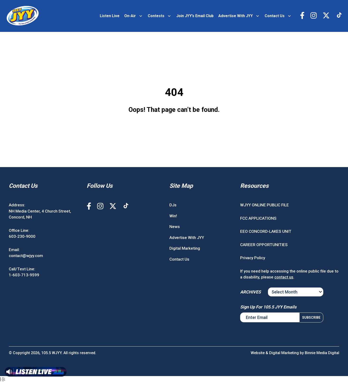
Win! (173, 215)
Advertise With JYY (235, 16)
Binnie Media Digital (322, 353)
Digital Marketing (184, 248)
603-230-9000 (22, 236)
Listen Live (109, 16)
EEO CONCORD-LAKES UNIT (265, 231)
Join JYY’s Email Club (195, 16)
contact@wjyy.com (26, 255)
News (174, 226)
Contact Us (275, 16)
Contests (156, 16)
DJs (172, 205)
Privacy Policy (252, 257)
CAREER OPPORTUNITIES (264, 244)
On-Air (130, 16)
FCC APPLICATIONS (258, 218)
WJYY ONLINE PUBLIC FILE (264, 205)
